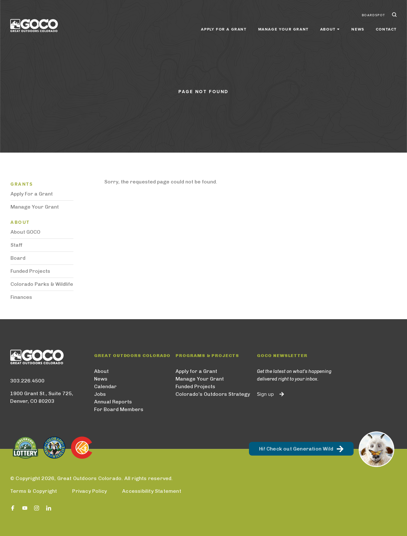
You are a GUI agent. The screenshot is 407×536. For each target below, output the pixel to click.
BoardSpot (373, 15)
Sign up (265, 394)
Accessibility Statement (151, 491)
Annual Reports (113, 402)
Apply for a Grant (223, 29)
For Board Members (118, 409)
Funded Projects (30, 271)
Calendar (105, 386)
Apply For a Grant (31, 194)
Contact (386, 29)
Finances (21, 297)
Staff (16, 245)
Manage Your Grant (283, 29)
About (101, 371)
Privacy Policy (89, 491)
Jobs (100, 394)
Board (17, 258)
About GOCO (25, 232)
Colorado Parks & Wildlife (41, 284)
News (357, 29)
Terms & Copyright (33, 491)
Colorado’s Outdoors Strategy (213, 394)
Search (393, 15)
